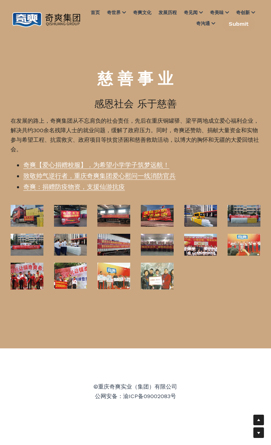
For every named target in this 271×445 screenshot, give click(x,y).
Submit (239, 23)
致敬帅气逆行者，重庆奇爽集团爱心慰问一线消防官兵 (99, 175)
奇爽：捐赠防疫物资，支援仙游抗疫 (74, 186)
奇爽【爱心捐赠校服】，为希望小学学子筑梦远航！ (96, 165)
